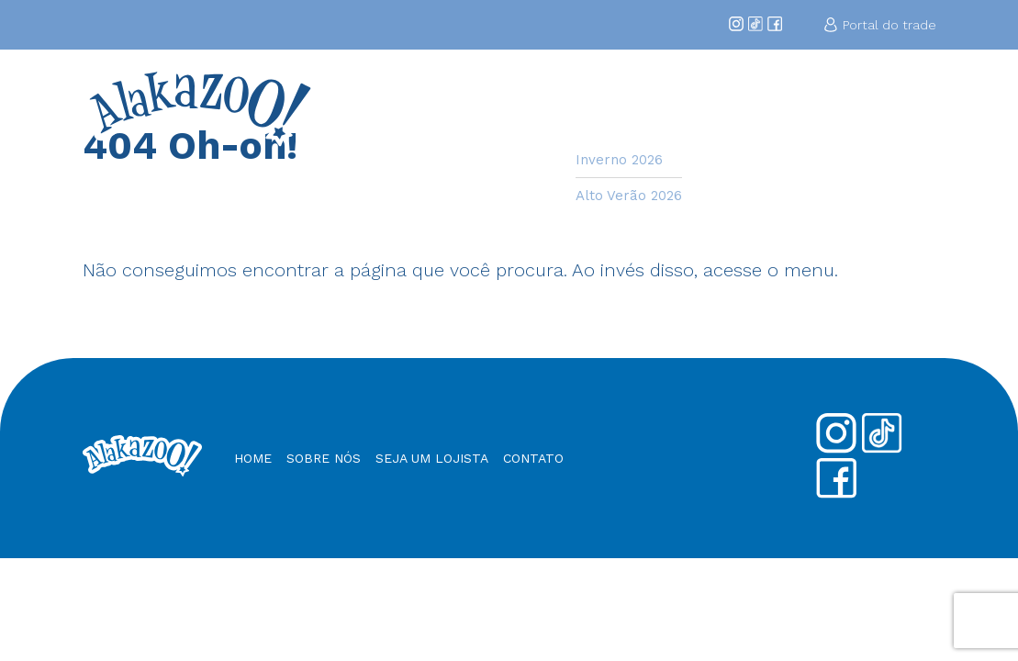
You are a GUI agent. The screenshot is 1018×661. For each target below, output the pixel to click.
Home (471, 98)
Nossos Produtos (811, 106)
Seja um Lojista (715, 106)
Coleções (611, 98)
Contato (903, 98)
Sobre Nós (533, 106)
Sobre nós (323, 458)
